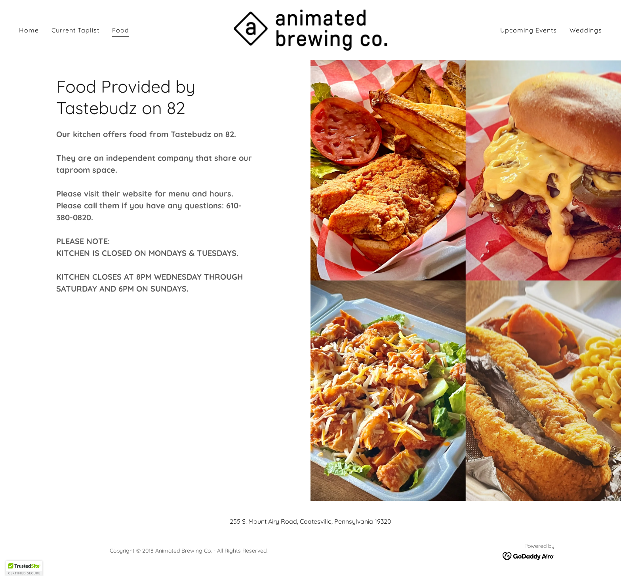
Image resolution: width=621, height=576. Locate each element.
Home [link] (29, 30)
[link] (311, 29)
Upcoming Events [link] (528, 30)
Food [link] (120, 30)
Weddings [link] (586, 30)
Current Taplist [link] (75, 30)
